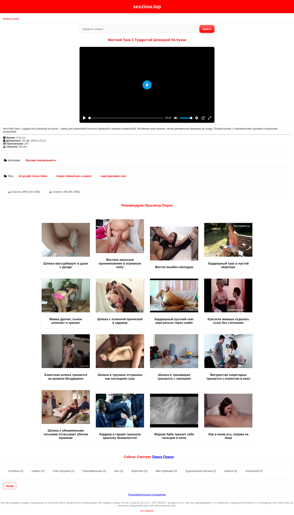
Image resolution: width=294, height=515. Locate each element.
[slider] (126, 118)
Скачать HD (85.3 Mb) (64, 191)
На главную (147, 510)
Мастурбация (166, 470)
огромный (253, 470)
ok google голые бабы (33, 176)
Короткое (139, 470)
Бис (118, 470)
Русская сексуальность (41, 160)
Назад (10, 485)
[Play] (84, 118)
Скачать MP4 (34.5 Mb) (24, 191)
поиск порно (163, 457)
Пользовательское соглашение (147, 494)
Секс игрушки (63, 470)
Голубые (15, 470)
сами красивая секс (113, 176)
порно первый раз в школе (73, 176)
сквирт (38, 470)
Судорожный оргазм (200, 470)
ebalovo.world (11, 18)
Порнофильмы (94, 470)
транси (230, 470)
